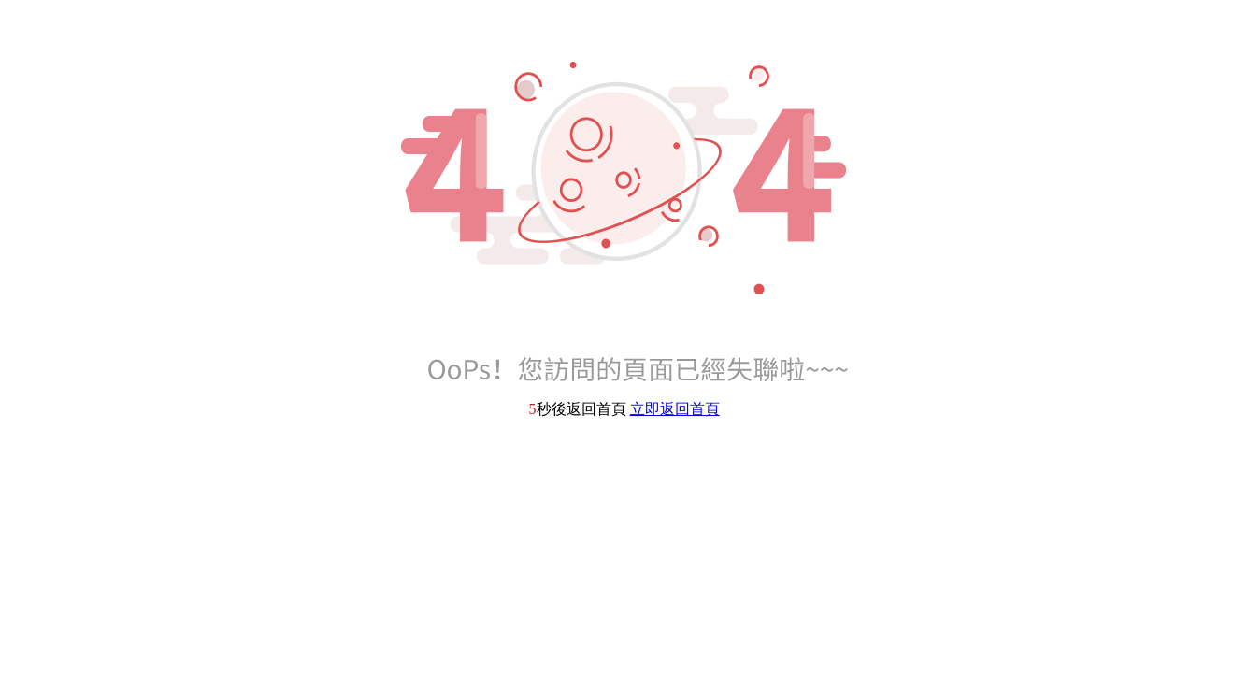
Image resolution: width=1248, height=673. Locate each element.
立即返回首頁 (675, 409)
